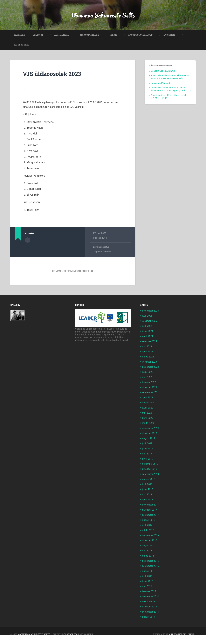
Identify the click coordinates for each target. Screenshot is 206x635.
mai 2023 (147, 346)
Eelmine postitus (101, 247)
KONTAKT (19, 35)
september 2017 (151, 511)
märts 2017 (148, 526)
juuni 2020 (148, 406)
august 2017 (149, 516)
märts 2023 (148, 356)
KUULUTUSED (21, 45)
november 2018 (151, 461)
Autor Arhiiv (27, 240)
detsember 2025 (151, 311)
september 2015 (151, 561)
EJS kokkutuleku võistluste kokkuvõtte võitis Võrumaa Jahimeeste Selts (170, 78)
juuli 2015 (147, 571)
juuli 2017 (147, 521)
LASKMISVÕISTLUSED (140, 35)
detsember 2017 (151, 501)
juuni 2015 (148, 576)
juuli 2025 (147, 316)
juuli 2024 (147, 326)
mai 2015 (147, 581)
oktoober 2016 (150, 536)
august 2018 (149, 476)
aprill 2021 (148, 396)
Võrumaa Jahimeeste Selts (103, 15)
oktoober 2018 (150, 466)
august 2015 (149, 566)
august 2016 (149, 541)
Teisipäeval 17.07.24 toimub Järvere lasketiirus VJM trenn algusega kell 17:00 (171, 90)
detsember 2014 (151, 590)
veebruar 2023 (150, 361)
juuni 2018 (148, 486)
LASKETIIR (170, 35)
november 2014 (151, 596)
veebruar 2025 (150, 321)
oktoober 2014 (150, 601)
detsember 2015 (151, 556)
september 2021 (151, 391)
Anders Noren (177, 628)
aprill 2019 (148, 456)
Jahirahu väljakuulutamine (164, 71)
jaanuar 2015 (149, 586)
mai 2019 (147, 451)
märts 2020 (148, 421)
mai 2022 (147, 376)
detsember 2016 (151, 531)
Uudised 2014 (100, 238)
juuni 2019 (148, 446)
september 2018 (151, 471)
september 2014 (151, 606)
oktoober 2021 (150, 386)
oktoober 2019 (150, 431)
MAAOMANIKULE (89, 35)
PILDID (114, 35)
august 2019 (149, 436)
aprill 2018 (148, 496)
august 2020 (149, 401)
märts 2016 (148, 551)
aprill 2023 (148, 351)
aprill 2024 (148, 336)
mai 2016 (147, 546)
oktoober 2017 (150, 506)
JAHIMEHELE (61, 35)
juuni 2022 (148, 371)
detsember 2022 (151, 366)
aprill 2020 (148, 416)
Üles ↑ (192, 628)
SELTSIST (38, 35)
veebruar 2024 (150, 341)
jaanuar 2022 (149, 381)
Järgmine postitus (102, 252)
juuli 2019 (147, 441)
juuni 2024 (148, 331)
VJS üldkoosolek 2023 (53, 74)
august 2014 (149, 610)
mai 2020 (147, 411)
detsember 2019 (151, 426)
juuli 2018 (147, 481)
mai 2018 (147, 491)
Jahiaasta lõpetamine (161, 84)
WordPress (71, 628)
